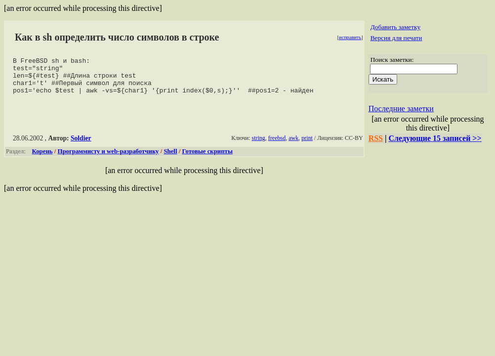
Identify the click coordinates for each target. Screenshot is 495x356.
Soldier (81, 145)
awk (293, 145)
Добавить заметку (395, 27)
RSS (376, 138)
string (258, 145)
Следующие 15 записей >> (435, 138)
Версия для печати (396, 38)
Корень (42, 158)
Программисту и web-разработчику (108, 158)
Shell (170, 158)
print (307, 145)
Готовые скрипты (207, 158)
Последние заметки (401, 108)
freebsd (277, 145)
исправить (350, 37)
